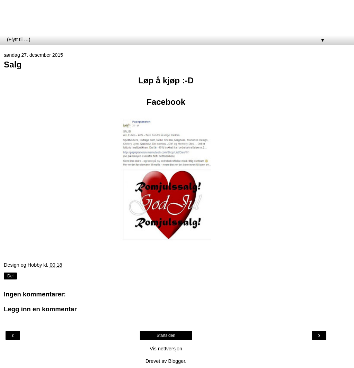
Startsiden (166, 335)
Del (10, 276)
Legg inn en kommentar (40, 309)
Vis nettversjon (166, 348)
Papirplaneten (42, 20)
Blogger (176, 361)
